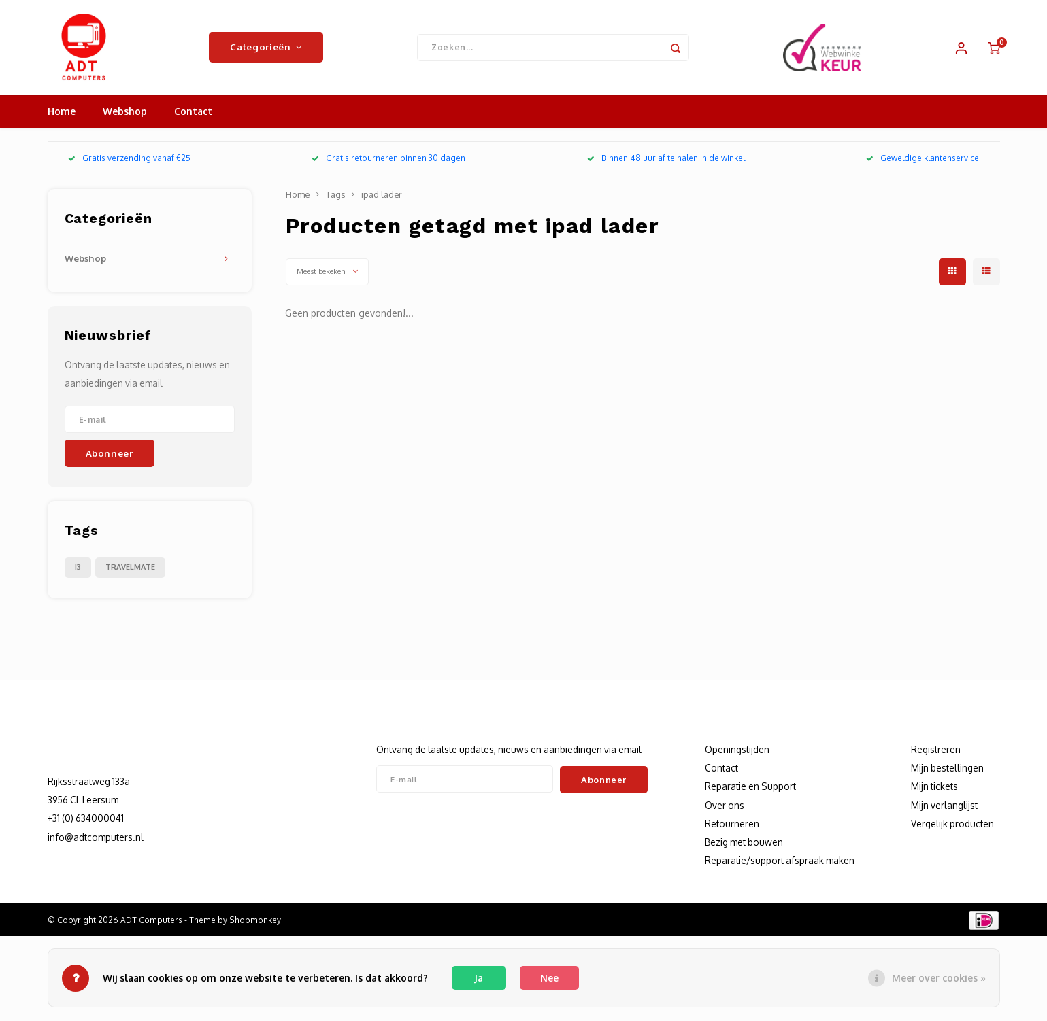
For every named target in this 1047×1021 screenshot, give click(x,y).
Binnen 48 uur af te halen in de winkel (666, 159)
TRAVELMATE (130, 567)
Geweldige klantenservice (922, 159)
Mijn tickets (934, 787)
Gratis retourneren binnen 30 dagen (388, 159)
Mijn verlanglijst (944, 805)
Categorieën (266, 47)
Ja (478, 978)
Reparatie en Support (750, 787)
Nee (549, 978)
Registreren (936, 749)
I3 (78, 567)
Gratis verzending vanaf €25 (129, 159)
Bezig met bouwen (744, 842)
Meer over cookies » (939, 978)
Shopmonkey (255, 920)
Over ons (724, 805)
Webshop (125, 112)
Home (62, 112)
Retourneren (732, 823)
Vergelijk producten (952, 823)
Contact (193, 112)
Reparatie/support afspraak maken (779, 860)
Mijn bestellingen (947, 768)
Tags (335, 194)
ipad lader (381, 194)
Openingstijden (737, 749)
